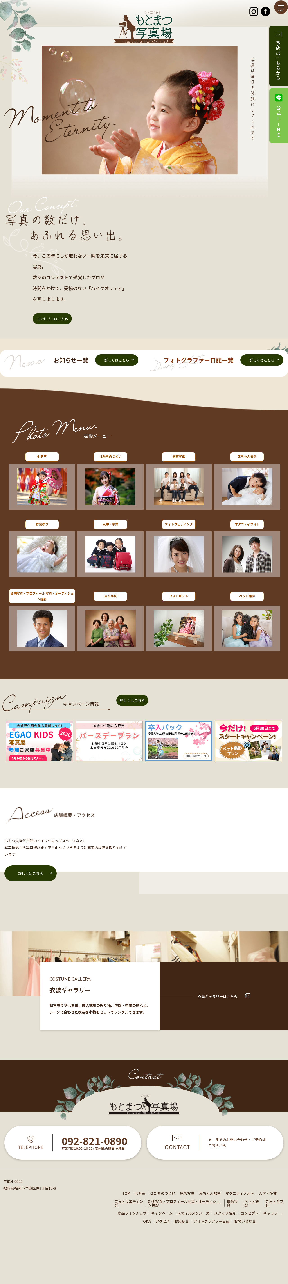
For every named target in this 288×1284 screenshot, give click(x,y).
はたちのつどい (162, 1197)
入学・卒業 (268, 1197)
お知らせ (181, 1225)
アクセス (162, 1225)
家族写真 (187, 1197)
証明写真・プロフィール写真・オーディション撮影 (184, 1206)
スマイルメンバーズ (193, 1217)
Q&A (147, 1225)
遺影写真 (232, 1206)
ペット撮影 (251, 1206)
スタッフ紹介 (225, 1217)
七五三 (140, 1197)
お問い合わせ (245, 1225)
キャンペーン (162, 1217)
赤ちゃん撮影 (210, 1197)
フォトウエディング (129, 1206)
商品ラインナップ (132, 1217)
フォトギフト (274, 1206)
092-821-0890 (94, 1144)
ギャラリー (272, 1217)
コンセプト (250, 1217)
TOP (126, 1197)
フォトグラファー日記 (212, 1225)
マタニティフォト (239, 1197)
